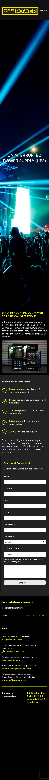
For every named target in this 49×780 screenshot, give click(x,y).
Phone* (7, 512)
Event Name (9, 524)
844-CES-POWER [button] (36, 615)
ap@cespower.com (11, 660)
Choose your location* (13, 548)
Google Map (33, 702)
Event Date (9, 536)
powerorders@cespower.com (16, 668)
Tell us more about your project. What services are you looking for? (24, 560)
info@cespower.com (12, 639)
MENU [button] (41, 10)
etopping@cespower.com (14, 680)
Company (8, 488)
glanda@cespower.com (13, 651)
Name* (7, 476)
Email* (6, 500)
